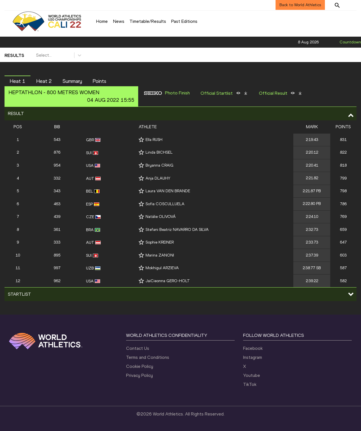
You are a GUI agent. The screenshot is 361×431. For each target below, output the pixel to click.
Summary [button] (72, 81)
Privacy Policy (139, 375)
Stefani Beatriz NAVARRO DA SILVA (177, 229)
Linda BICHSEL (159, 152)
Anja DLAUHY (158, 178)
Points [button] (99, 81)
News (118, 21)
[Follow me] (141, 140)
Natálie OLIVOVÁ (161, 216)
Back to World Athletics (300, 5)
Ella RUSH (154, 139)
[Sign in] (351, 5)
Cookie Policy (139, 366)
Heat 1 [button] (17, 81)
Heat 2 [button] (44, 81)
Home (102, 21)
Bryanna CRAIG (159, 165)
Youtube (251, 375)
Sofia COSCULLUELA (165, 204)
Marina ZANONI (160, 255)
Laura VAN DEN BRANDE (168, 191)
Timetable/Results (147, 21)
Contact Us (137, 348)
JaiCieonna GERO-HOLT (168, 281)
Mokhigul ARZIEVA (162, 268)
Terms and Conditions (147, 357)
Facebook (253, 348)
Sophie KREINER (160, 242)
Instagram (252, 357)
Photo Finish (177, 93)
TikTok (249, 384)
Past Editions (184, 21)
